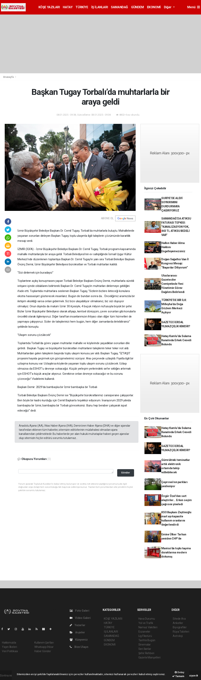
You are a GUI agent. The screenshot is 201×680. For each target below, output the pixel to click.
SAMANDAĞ (119, 7)
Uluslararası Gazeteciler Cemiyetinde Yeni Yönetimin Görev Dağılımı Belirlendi (173, 284)
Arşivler (77, 632)
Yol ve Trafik (145, 623)
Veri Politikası (10, 651)
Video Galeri (80, 617)
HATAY (67, 7)
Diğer (168, 7)
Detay (179, 672)
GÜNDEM (137, 7)
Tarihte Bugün (146, 640)
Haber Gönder (42, 651)
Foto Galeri (79, 610)
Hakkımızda (9, 642)
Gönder (125, 472)
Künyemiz (79, 639)
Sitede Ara (179, 618)
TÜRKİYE (82, 7)
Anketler (178, 623)
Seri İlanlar (144, 648)
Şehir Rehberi (146, 653)
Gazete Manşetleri (149, 657)
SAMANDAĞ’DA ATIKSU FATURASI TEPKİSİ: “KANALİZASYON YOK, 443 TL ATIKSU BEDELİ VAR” (176, 227)
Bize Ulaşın (79, 646)
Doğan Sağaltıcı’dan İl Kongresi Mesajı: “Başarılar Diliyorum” (175, 263)
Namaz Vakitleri (147, 627)
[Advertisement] (100, 43)
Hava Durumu (146, 618)
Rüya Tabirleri (181, 631)
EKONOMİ (154, 7)
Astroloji (178, 635)
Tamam (178, 676)
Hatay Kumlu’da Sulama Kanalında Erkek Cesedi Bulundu (176, 340)
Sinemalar (144, 644)
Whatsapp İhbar (43, 646)
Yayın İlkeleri (9, 646)
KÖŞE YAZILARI (49, 7)
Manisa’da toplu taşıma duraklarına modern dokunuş (176, 552)
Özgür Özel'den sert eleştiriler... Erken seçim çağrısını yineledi (176, 500)
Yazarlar (77, 625)
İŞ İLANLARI (99, 7)
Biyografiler (180, 627)
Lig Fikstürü (145, 635)
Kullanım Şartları (44, 642)
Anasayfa (8, 76)
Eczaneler (144, 631)
